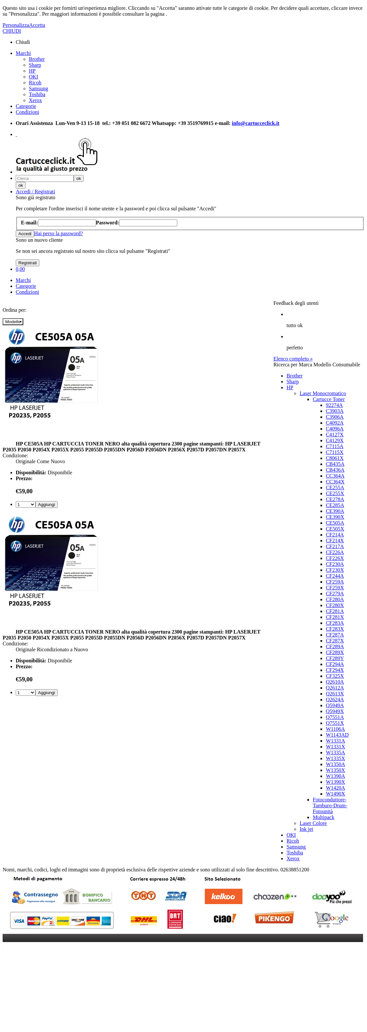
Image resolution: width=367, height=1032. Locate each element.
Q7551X (335, 723)
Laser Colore (313, 823)
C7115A (334, 446)
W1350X (335, 770)
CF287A (335, 635)
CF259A (335, 582)
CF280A (335, 599)
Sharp (35, 65)
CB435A (335, 464)
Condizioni (27, 112)
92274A (334, 405)
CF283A (335, 623)
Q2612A (335, 688)
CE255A (335, 487)
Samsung (38, 88)
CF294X (335, 670)
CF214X (335, 540)
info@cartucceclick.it (256, 123)
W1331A (335, 740)
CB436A (335, 470)
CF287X (335, 640)
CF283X (335, 629)
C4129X (334, 440)
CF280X (335, 605)
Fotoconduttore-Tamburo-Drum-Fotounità (330, 805)
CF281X (335, 617)
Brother (37, 59)
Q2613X (335, 693)
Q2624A (335, 699)
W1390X (335, 782)
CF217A (335, 546)
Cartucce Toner (329, 399)
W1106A (335, 729)
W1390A (335, 776)
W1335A (335, 752)
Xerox (35, 100)
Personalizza (16, 25)
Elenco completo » (293, 358)
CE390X (335, 517)
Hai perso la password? (58, 233)
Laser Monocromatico (322, 393)
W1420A (335, 788)
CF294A (335, 664)
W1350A (335, 764)
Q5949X (335, 711)
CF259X (335, 587)
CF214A (335, 534)
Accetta (37, 25)
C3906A (334, 417)
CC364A (335, 476)
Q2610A (335, 682)
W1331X (335, 746)
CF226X (335, 558)
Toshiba (37, 94)
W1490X (335, 793)
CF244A (335, 576)
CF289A (335, 646)
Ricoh (35, 82)
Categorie (26, 106)
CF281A (335, 611)
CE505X (335, 529)
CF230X (335, 570)
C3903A (334, 411)
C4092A (334, 423)
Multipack (323, 817)
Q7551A (335, 717)
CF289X (335, 652)
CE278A (335, 499)
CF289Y (335, 658)
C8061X (334, 458)
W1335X (335, 758)
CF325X (335, 676)
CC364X (335, 481)
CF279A (335, 593)
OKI (33, 76)
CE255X (335, 493)
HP (32, 71)
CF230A (335, 564)
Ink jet (306, 829)
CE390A (335, 511)
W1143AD (337, 735)
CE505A (335, 523)
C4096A (334, 428)
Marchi (23, 53)
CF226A (335, 552)
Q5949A (335, 705)
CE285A (335, 505)
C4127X (334, 434)
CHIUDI (12, 31)
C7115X (334, 452)
